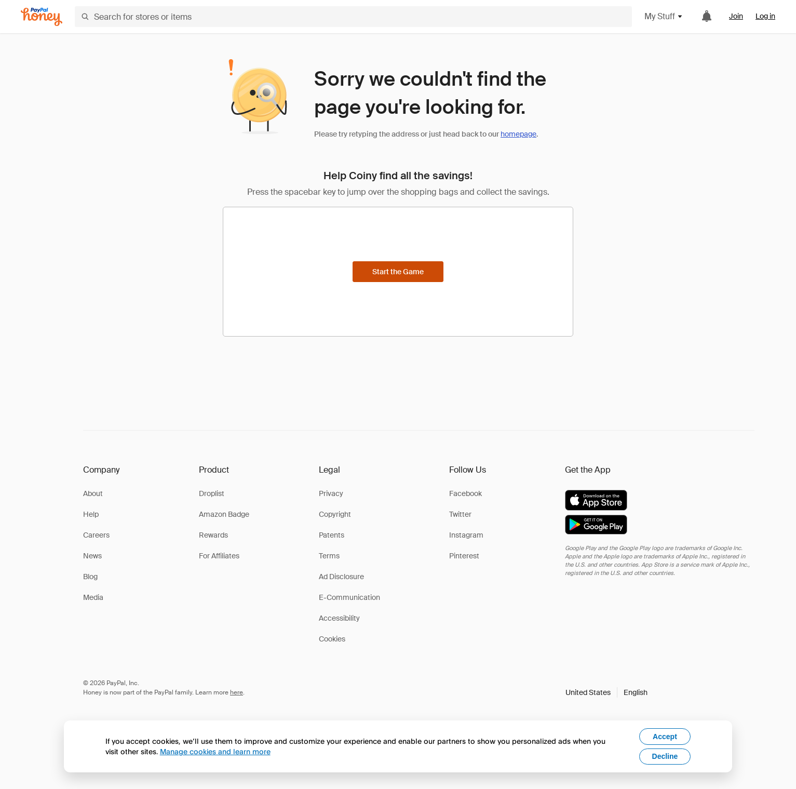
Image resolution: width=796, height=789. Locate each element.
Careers (96, 535)
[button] (606, 692)
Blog (90, 576)
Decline (665, 756)
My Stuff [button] (663, 16)
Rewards (213, 535)
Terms (329, 555)
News (92, 555)
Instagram (466, 535)
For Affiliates (219, 555)
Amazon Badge (224, 514)
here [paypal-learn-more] (236, 692)
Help (91, 514)
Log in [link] (765, 16)
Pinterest (464, 555)
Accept (665, 736)
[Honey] (41, 17)
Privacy (331, 493)
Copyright (335, 514)
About (93, 493)
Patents (331, 535)
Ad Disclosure (341, 576)
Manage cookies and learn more (215, 751)
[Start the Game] (398, 271)
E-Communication (349, 597)
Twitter (460, 514)
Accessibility (339, 618)
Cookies (332, 639)
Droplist (211, 493)
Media (93, 597)
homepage (518, 134)
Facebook (465, 493)
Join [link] (736, 16)
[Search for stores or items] (353, 16)
